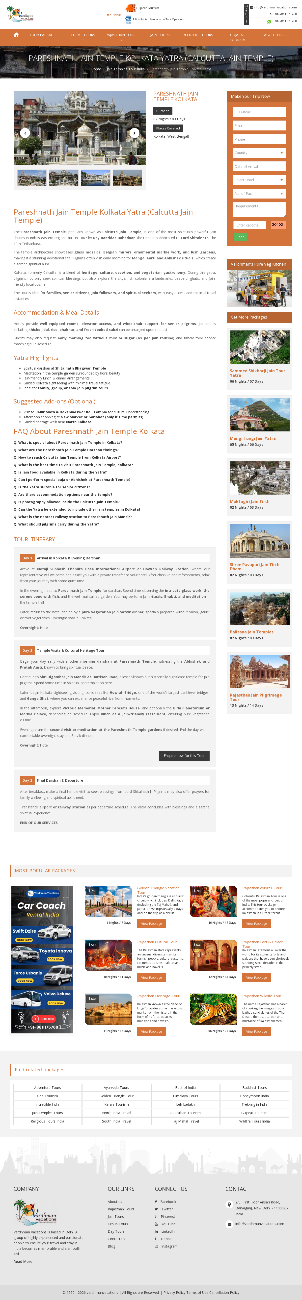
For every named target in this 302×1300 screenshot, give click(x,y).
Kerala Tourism (116, 1104)
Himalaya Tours (185, 1096)
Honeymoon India (254, 1096)
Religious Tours (198, 34)
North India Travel (116, 1112)
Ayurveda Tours (116, 1087)
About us (115, 1201)
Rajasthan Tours (121, 1209)
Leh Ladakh (185, 1104)
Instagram (166, 1246)
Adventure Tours (47, 1087)
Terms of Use (197, 1292)
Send (241, 237)
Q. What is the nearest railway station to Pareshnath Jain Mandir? (73, 516)
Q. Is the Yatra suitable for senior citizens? (52, 487)
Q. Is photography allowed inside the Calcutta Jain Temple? (67, 502)
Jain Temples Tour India (126, 69)
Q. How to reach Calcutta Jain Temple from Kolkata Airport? (67, 457)
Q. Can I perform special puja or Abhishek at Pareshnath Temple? (72, 479)
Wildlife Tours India (254, 1121)
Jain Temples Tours (47, 1112)
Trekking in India (255, 1104)
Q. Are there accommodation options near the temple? (63, 494)
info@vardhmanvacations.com (273, 7)
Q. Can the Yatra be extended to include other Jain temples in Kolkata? (77, 509)
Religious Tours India (47, 1121)
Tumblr (163, 1238)
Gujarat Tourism (238, 37)
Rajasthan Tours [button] (121, 36)
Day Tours (116, 1231)
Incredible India (47, 1104)
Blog (111, 1246)
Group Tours (118, 1224)
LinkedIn (165, 1231)
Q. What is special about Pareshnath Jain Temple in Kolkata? (68, 442)
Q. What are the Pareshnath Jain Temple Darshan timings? (66, 450)
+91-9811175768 (283, 14)
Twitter (164, 1209)
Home (96, 69)
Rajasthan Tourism (185, 1112)
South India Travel (116, 1121)
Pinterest (165, 1216)
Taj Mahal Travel (185, 1121)
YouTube (165, 1224)
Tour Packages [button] (45, 34)
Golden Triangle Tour (117, 1096)
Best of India (185, 1087)
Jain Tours (160, 34)
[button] (25, 133)
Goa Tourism (47, 1096)
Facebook (165, 1201)
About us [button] (274, 34)
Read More (23, 1261)
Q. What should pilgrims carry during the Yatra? (56, 524)
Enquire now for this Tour (184, 755)
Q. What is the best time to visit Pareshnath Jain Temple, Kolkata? (73, 464)
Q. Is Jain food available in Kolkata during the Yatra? (60, 472)
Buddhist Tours (254, 1087)
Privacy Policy (174, 1292)
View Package (151, 923)
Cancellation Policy (224, 1292)
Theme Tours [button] (83, 36)
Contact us (116, 1238)
